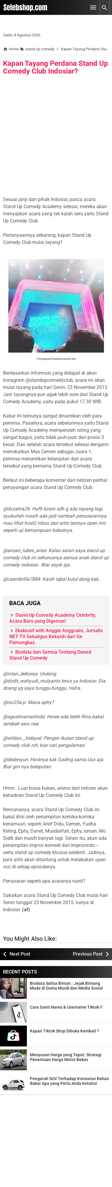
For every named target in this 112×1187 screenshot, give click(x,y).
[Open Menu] (93, 7)
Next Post (20, 954)
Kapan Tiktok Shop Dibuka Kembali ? (64, 1031)
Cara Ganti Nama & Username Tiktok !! (66, 1007)
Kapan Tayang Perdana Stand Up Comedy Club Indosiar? (55, 67)
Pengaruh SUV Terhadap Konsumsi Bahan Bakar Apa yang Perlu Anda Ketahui (69, 1081)
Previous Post (87, 954)
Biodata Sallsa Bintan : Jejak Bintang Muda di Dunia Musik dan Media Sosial (66, 985)
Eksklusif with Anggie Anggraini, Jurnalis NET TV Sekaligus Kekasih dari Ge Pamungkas (56, 636)
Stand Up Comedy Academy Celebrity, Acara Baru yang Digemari (52, 618)
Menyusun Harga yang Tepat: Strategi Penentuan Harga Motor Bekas (66, 1057)
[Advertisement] (56, 137)
